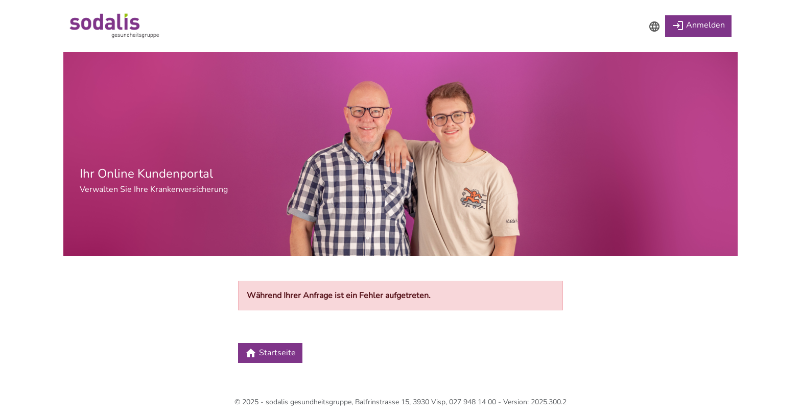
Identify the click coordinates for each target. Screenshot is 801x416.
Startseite (270, 353)
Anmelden (698, 25)
